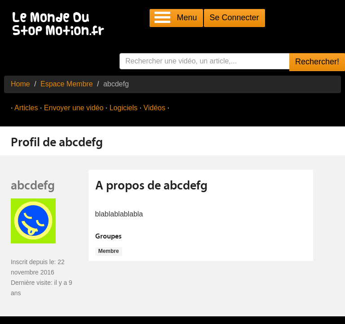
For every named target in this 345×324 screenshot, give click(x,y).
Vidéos (154, 108)
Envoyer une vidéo (74, 108)
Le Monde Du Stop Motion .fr (60, 24)
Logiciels (123, 108)
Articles (26, 108)
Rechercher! (317, 61)
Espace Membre (66, 84)
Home (20, 84)
